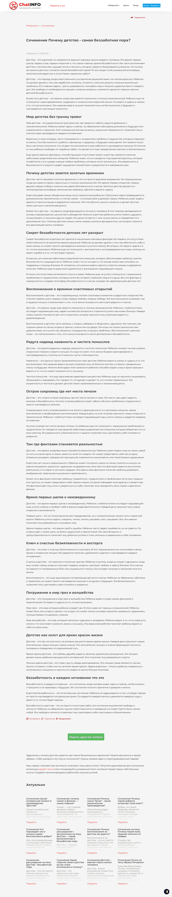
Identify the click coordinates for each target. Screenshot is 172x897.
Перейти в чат (57, 5)
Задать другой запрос (86, 737)
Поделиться (139, 17)
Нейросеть (113, 5)
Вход (135, 5)
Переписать (49, 719)
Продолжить (65, 719)
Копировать (34, 719)
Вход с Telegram (151, 5)
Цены (126, 5)
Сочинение (48, 25)
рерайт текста (46, 769)
